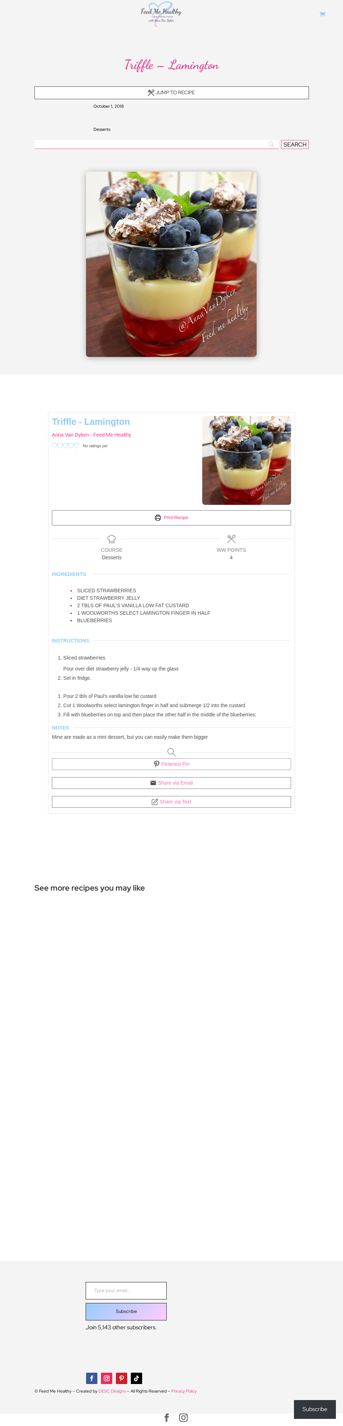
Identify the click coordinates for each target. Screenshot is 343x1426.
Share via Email (171, 783)
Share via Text (171, 802)
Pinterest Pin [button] (171, 764)
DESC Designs (112, 1391)
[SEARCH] (295, 144)
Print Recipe (171, 517)
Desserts (101, 129)
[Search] (156, 144)
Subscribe (126, 1311)
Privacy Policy (184, 1391)
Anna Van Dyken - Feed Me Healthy (91, 435)
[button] (54, 446)
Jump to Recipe (171, 92)
